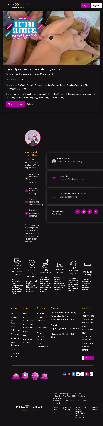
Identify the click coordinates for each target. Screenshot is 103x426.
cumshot (53, 97)
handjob (64, 94)
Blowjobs (30, 85)
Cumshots (39, 85)
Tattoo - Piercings (67, 85)
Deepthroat (80, 85)
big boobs (49, 94)
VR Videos (15, 338)
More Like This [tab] (15, 104)
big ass (42, 94)
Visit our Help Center (69, 197)
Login (13, 349)
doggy (46, 97)
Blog (39, 332)
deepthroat (92, 94)
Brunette (56, 85)
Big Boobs (22, 85)
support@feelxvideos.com (72, 179)
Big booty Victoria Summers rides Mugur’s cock (34, 69)
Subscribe (89, 358)
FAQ (12, 313)
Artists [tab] (30, 104)
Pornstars (15, 334)
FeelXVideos (88, 316)
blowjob (23, 94)
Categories (15, 330)
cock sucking (32, 94)
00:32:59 (19, 80)
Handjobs (48, 85)
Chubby (23, 89)
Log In (85, 5)
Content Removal (94, 409)
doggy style (38, 97)
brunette (15, 94)
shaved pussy (27, 97)
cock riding (10, 97)
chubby (61, 97)
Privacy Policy (68, 409)
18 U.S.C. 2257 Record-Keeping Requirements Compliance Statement (81, 413)
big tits (57, 94)
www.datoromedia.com (63, 319)
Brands (26, 331)
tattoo (18, 97)
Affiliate (41, 313)
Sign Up (96, 5)
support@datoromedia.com (65, 328)
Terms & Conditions (57, 409)
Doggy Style (14, 89)
